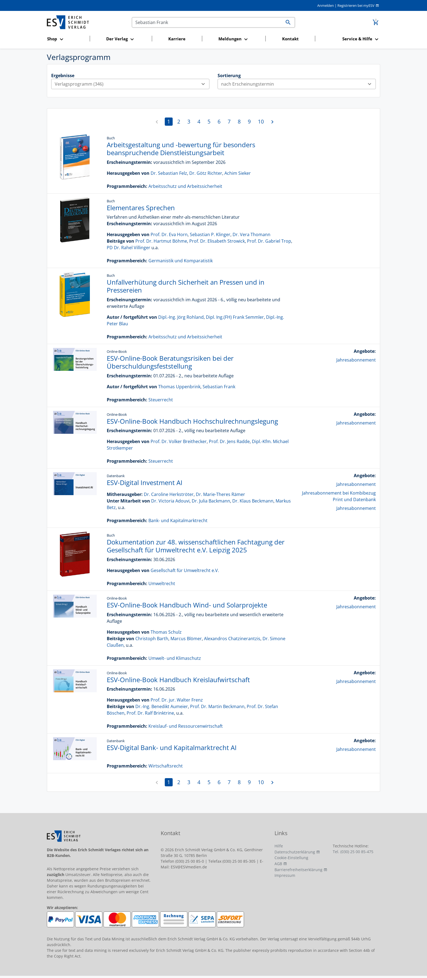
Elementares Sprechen (141, 207)
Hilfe (278, 845)
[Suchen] (207, 22)
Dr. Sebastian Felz (169, 173)
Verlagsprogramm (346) (132, 84)
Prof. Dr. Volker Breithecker (179, 441)
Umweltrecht (161, 583)
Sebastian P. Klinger (210, 234)
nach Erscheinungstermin (298, 84)
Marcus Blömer (186, 639)
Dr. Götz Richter (205, 173)
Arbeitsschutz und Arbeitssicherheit (185, 186)
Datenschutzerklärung (294, 851)
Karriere (176, 38)
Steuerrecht (160, 400)
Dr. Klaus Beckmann (252, 501)
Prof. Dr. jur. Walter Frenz (177, 700)
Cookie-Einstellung (291, 857)
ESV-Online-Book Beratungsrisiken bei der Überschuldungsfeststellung (170, 362)
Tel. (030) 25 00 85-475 (353, 851)
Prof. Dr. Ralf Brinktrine (150, 713)
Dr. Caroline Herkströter (169, 494)
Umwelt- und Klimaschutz (174, 658)
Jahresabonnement (356, 360)
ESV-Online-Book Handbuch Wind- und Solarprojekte (187, 604)
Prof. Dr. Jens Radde (229, 441)
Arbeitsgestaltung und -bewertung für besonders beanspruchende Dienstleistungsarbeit (181, 148)
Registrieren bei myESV (355, 5)
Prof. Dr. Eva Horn (169, 234)
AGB (278, 863)
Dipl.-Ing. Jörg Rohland (181, 317)
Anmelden (325, 5)
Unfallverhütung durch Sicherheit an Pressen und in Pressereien (185, 286)
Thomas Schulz (166, 632)
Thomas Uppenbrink (179, 387)
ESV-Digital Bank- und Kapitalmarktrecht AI (172, 747)
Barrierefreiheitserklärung (298, 869)
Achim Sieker (237, 173)
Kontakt (290, 38)
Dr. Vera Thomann (251, 234)
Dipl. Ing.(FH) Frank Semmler (235, 317)
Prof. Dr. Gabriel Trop (269, 241)
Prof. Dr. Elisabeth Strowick (217, 241)
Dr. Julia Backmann (211, 501)
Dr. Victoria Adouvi (170, 501)
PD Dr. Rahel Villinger (128, 248)
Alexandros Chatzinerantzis (232, 639)
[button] (66, 39)
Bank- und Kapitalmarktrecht (178, 520)
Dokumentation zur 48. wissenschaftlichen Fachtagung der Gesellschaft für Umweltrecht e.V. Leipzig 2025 (196, 545)
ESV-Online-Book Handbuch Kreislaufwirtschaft (178, 679)
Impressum (284, 875)
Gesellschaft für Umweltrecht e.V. (185, 570)
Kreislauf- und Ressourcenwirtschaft (185, 726)
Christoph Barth (151, 639)
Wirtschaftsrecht (165, 766)
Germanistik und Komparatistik (180, 261)
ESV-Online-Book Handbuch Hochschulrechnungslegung (192, 421)
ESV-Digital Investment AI (144, 482)
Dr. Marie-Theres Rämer (220, 494)
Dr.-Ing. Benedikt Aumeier (161, 706)
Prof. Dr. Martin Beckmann (217, 706)
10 (261, 121)
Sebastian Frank (219, 387)
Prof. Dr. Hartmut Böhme (161, 241)
